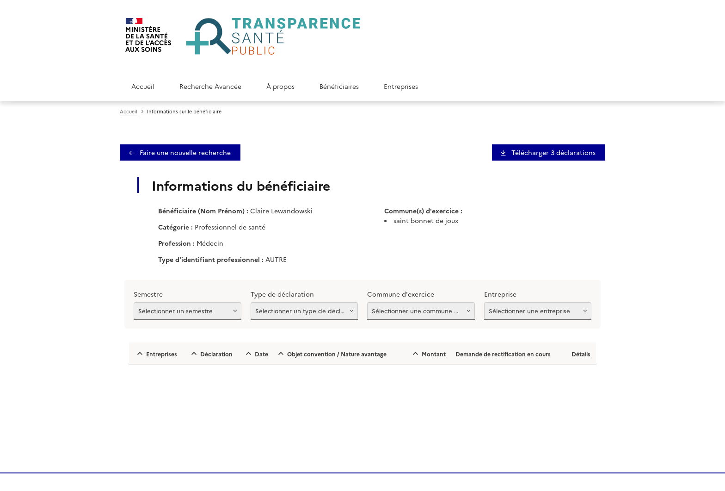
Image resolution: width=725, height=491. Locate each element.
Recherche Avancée (210, 86)
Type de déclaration (282, 293)
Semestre (148, 293)
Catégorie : (175, 226)
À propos (280, 86)
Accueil (142, 86)
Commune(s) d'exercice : (423, 210)
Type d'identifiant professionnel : (211, 259)
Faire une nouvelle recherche (184, 152)
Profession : (176, 243)
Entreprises (401, 86)
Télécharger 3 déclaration (553, 152)
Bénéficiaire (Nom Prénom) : (203, 210)
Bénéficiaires (339, 86)
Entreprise (500, 293)
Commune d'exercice (400, 293)
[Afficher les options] (187, 311)
